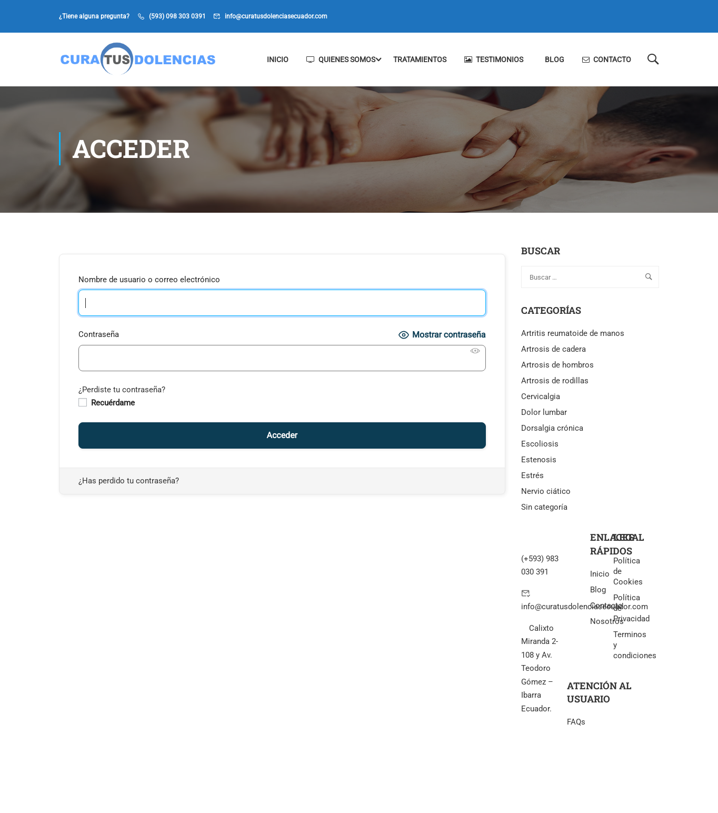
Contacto (606, 59)
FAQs (576, 723)
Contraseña (98, 336)
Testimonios (493, 59)
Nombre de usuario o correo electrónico (149, 281)
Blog (554, 59)
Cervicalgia (540, 398)
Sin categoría (544, 508)
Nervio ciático (546, 493)
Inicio (277, 59)
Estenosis (538, 461)
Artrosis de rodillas (555, 382)
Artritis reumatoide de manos (572, 335)
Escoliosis (540, 445)
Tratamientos (419, 59)
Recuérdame (106, 404)
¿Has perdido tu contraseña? (128, 482)
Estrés (532, 477)
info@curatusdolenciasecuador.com (276, 16)
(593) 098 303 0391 (177, 16)
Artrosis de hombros (557, 366)
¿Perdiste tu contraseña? (121, 391)
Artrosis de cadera (553, 350)
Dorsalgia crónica (552, 429)
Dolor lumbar (544, 414)
